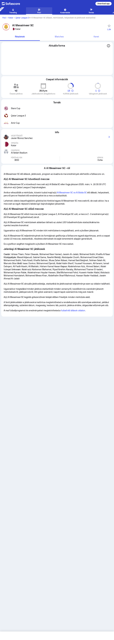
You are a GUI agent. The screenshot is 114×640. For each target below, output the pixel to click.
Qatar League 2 (22, 18)
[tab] (20, 37)
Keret (96, 36)
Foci (4, 18)
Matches (59, 36)
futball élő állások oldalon (73, 310)
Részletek (20, 36)
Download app (103, 4)
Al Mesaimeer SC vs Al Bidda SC (72, 192)
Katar (10, 18)
